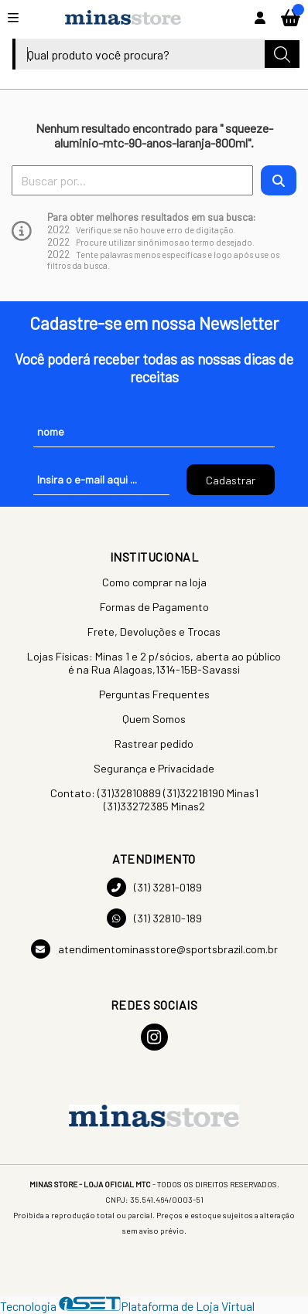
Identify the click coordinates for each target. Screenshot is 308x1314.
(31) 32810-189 (154, 918)
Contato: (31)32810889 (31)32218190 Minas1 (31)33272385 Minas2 (154, 799)
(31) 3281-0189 (154, 887)
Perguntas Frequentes (154, 694)
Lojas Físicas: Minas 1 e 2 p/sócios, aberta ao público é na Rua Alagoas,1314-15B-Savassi (154, 663)
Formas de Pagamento (154, 606)
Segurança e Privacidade (154, 768)
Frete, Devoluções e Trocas (154, 631)
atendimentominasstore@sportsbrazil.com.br (154, 949)
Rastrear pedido (154, 743)
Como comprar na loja (154, 582)
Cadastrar (230, 480)
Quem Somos (154, 718)
